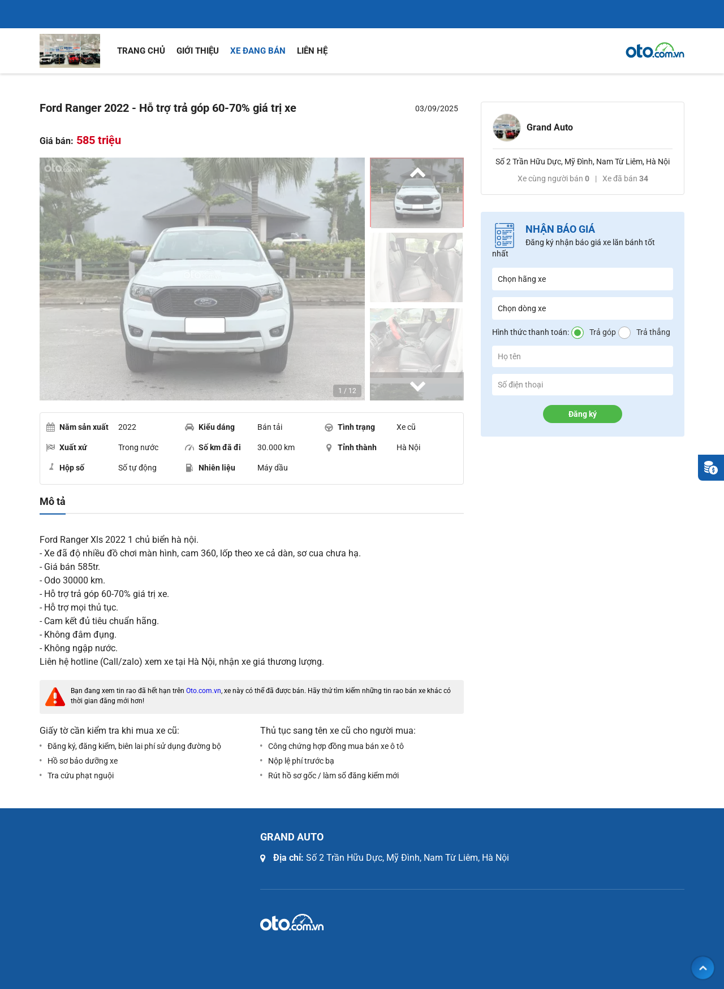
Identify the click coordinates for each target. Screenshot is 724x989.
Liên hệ (312, 51)
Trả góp (602, 332)
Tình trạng (349, 427)
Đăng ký (582, 414)
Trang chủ (141, 51)
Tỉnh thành (350, 447)
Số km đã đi (213, 447)
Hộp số (65, 467)
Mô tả (53, 501)
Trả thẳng (653, 332)
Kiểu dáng (210, 427)
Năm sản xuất (77, 427)
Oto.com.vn (203, 691)
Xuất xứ (66, 447)
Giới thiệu (197, 51)
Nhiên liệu (210, 467)
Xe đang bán (258, 51)
